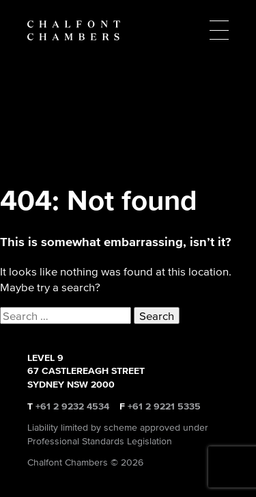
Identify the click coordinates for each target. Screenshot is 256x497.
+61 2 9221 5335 (164, 406)
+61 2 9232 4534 (72, 406)
